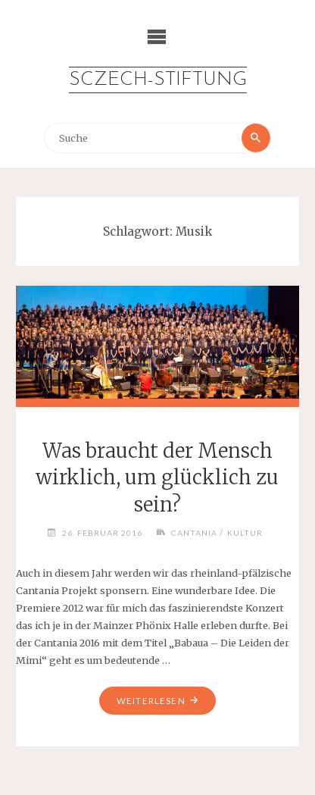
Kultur (245, 532)
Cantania (194, 532)
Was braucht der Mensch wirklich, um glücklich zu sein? (157, 478)
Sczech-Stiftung (158, 79)
